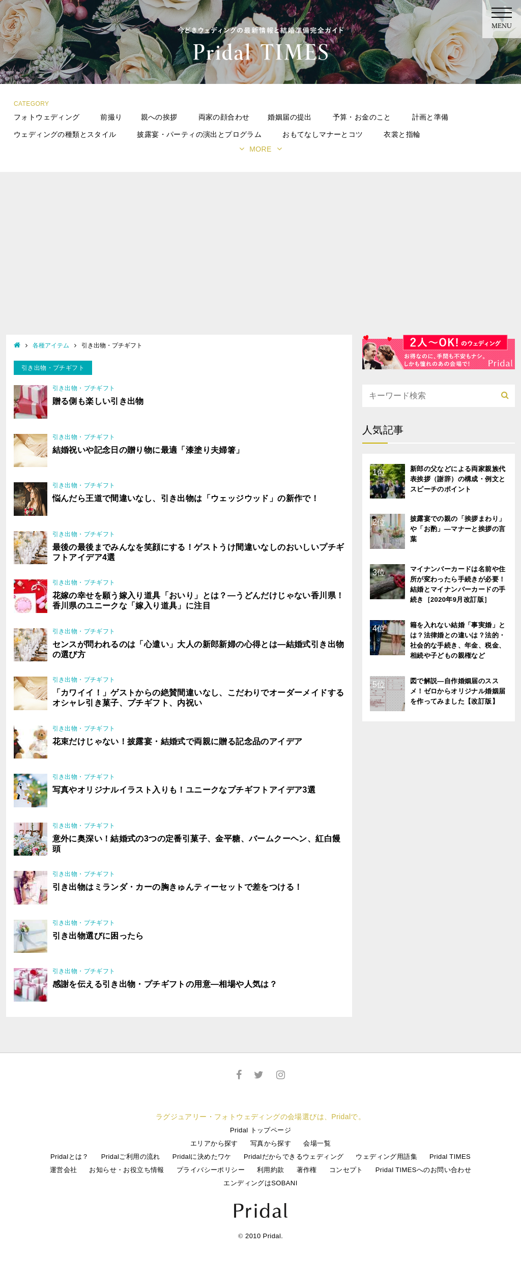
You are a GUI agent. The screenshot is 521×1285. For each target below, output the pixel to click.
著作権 (307, 1170)
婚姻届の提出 (289, 117)
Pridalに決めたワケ (201, 1156)
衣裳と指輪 (402, 134)
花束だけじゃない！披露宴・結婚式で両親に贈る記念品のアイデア (177, 741)
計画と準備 (430, 117)
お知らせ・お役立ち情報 (126, 1170)
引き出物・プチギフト (83, 388)
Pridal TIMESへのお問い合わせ (423, 1170)
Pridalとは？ (69, 1156)
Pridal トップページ (260, 1130)
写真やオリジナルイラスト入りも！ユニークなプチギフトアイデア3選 (184, 789)
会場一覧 (317, 1143)
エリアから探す (214, 1143)
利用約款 (270, 1170)
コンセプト (346, 1170)
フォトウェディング (47, 117)
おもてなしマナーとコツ (322, 134)
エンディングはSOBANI (260, 1183)
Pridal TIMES (450, 1156)
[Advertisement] (260, 258)
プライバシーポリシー (211, 1170)
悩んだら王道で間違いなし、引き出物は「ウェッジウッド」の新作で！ (186, 498)
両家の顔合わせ (224, 117)
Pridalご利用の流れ (130, 1156)
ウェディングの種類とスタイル (65, 134)
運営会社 (63, 1170)
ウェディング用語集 (386, 1156)
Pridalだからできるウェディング (293, 1156)
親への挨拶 (159, 117)
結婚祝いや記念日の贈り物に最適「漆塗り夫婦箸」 (148, 450)
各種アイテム (51, 345)
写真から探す (270, 1143)
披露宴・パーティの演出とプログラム (199, 134)
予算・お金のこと (362, 117)
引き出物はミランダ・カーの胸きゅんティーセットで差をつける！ (177, 887)
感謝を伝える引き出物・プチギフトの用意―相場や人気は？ (165, 984)
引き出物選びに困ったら (98, 935)
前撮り (111, 117)
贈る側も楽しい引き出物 (98, 401)
